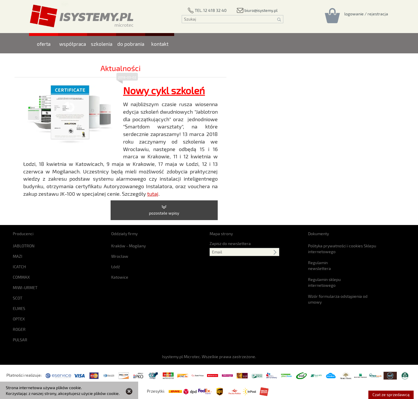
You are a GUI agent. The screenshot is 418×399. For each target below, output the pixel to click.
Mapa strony (221, 233)
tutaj (152, 194)
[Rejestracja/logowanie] (366, 13)
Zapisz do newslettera (230, 243)
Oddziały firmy (124, 233)
